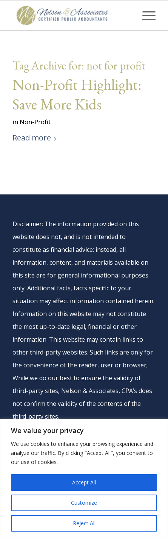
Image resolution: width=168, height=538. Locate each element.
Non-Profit (35, 122)
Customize (84, 502)
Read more (34, 138)
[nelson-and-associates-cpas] (69, 15)
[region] (84, 478)
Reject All (84, 523)
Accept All (84, 482)
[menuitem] (145, 15)
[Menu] (145, 15)
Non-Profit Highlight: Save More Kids (77, 94)
